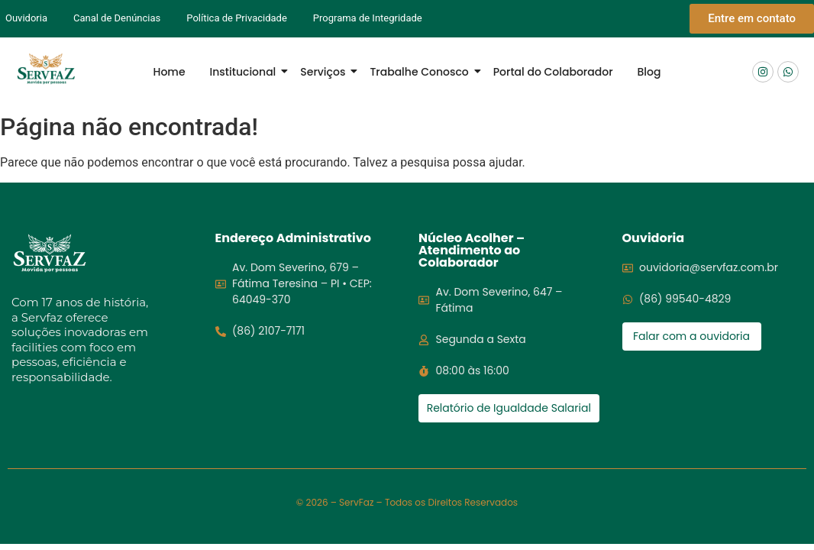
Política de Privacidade (236, 18)
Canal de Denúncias (116, 18)
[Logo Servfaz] (45, 69)
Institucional (246, 71)
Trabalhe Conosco (422, 71)
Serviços (325, 71)
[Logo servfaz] (49, 253)
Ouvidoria (26, 18)
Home (169, 71)
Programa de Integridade (367, 18)
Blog (649, 71)
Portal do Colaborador (553, 71)
